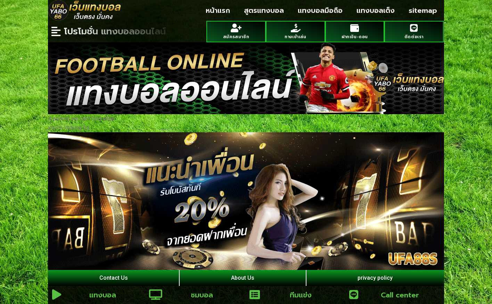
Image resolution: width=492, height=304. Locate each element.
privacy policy (375, 278)
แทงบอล (102, 295)
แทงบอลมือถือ (320, 10)
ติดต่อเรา (414, 37)
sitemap (423, 10)
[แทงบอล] (56, 294)
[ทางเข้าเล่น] (295, 28)
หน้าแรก (218, 10)
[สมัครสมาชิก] (236, 28)
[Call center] (353, 294)
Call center (400, 295)
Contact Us (113, 278)
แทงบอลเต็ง (375, 10)
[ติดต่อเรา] (414, 28)
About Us (242, 278)
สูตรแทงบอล (264, 10)
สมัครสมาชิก (236, 37)
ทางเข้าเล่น (295, 37)
